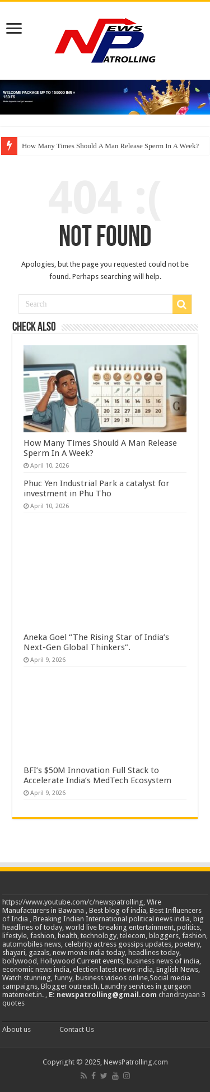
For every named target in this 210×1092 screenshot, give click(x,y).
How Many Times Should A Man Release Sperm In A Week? (110, 145)
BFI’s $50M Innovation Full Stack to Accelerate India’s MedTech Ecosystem (97, 775)
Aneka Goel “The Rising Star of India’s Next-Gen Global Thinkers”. (96, 642)
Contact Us (76, 1029)
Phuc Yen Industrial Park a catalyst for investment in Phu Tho (97, 488)
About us (16, 1029)
